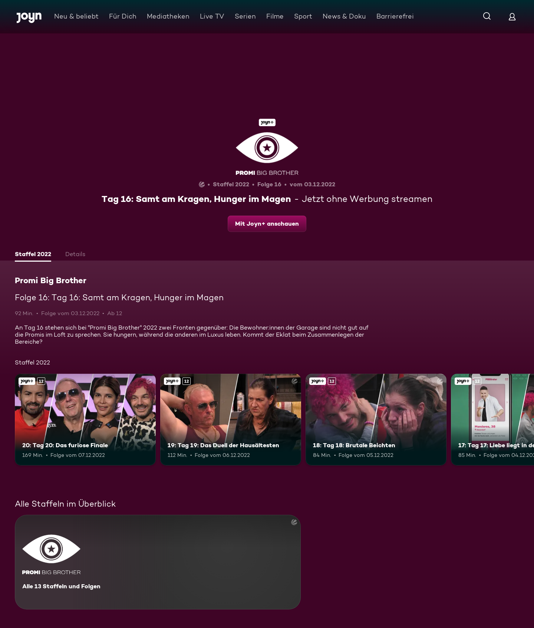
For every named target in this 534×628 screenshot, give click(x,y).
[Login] (512, 16)
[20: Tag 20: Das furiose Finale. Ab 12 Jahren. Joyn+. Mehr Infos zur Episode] (85, 419)
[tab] (33, 255)
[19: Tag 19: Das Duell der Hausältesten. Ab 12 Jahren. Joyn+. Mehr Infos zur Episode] (230, 419)
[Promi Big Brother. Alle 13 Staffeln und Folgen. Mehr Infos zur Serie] (158, 562)
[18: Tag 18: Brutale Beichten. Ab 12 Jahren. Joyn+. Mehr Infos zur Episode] (376, 419)
